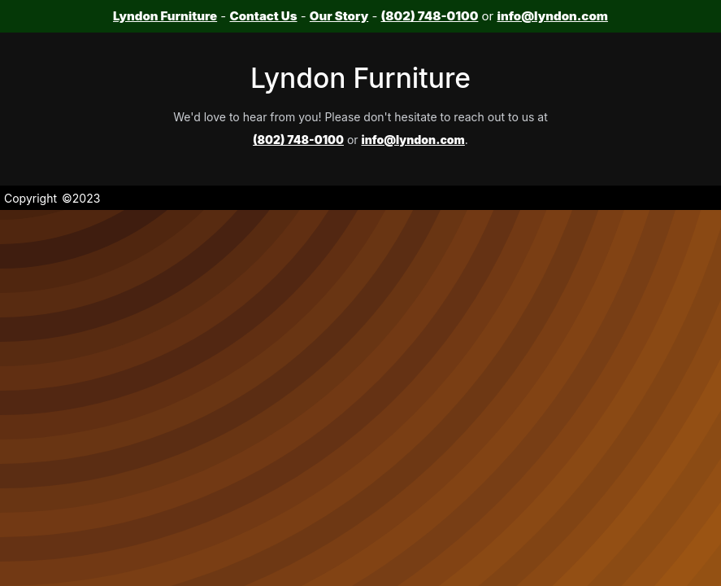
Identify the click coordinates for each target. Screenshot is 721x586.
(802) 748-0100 (430, 16)
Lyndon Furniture (165, 16)
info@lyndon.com (552, 16)
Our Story (339, 16)
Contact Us (263, 16)
